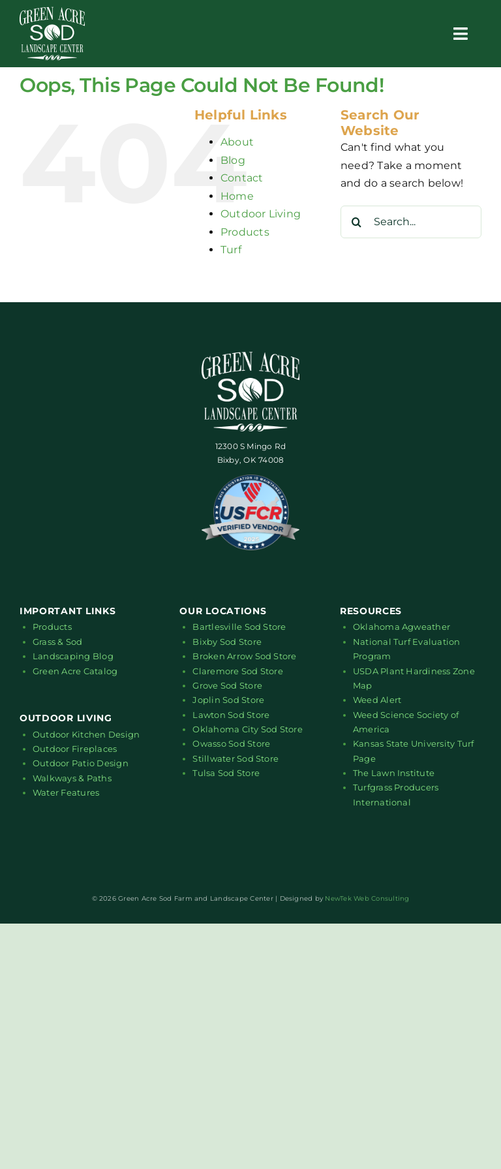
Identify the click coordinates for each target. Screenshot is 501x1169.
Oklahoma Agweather (401, 626)
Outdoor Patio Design (81, 763)
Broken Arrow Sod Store (244, 656)
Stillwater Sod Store (235, 758)
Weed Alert (377, 699)
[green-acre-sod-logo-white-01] (52, 11)
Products (244, 232)
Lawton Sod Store (230, 714)
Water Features (66, 792)
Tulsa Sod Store (226, 773)
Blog (232, 160)
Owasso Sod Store (231, 743)
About (237, 142)
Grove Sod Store (227, 685)
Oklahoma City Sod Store (247, 729)
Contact (242, 178)
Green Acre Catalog (75, 671)
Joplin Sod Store (228, 699)
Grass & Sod (58, 641)
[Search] (357, 222)
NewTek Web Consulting (367, 898)
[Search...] (411, 222)
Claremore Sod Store (237, 671)
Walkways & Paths (72, 778)
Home (237, 196)
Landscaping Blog (73, 656)
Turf (230, 249)
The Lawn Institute (393, 773)
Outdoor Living (260, 214)
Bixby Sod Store (227, 641)
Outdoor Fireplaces (75, 748)
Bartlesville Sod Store (239, 626)
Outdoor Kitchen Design (86, 734)
